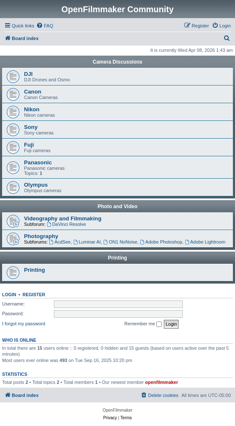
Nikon (32, 109)
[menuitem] (44, 26)
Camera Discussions (117, 62)
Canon (32, 91)
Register (34, 294)
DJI (28, 74)
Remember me (143, 324)
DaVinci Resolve (66, 224)
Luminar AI (87, 241)
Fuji (29, 145)
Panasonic (38, 162)
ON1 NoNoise (120, 241)
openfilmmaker (161, 382)
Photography (41, 236)
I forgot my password (23, 323)
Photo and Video (117, 206)
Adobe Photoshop (161, 241)
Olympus (36, 185)
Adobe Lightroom (205, 241)
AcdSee (59, 241)
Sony (30, 127)
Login (9, 294)
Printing (117, 258)
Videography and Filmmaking (62, 218)
